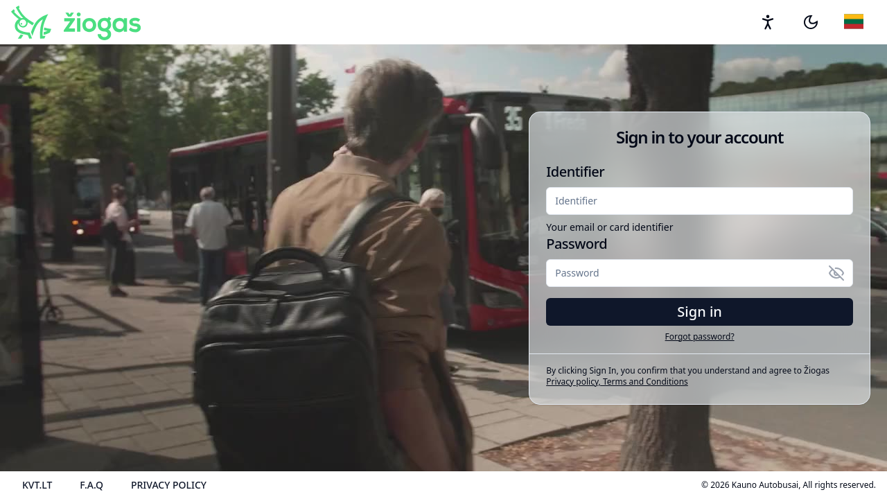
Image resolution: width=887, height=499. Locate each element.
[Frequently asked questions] (91, 485)
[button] (810, 22)
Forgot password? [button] (700, 336)
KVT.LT (37, 484)
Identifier (575, 171)
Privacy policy (169, 484)
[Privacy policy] (169, 485)
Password (576, 243)
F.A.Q (91, 484)
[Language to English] (854, 22)
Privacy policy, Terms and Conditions (617, 381)
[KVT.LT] (37, 485)
